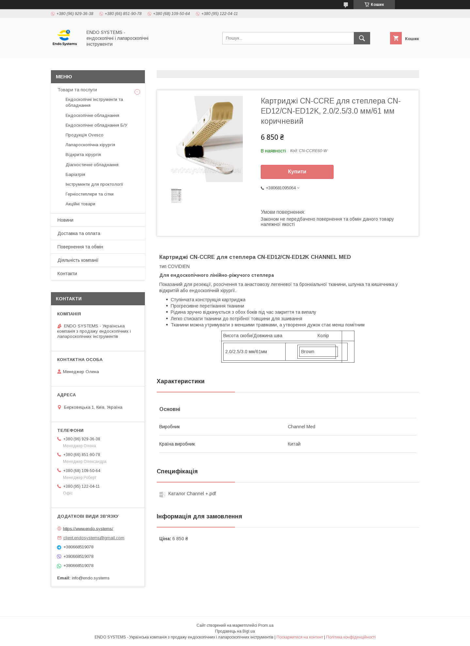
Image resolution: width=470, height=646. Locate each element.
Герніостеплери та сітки (90, 194)
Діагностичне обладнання (92, 164)
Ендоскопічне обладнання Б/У (96, 125)
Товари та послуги (77, 89)
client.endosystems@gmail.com (93, 537)
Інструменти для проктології (94, 184)
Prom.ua (266, 625)
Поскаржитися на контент (299, 637)
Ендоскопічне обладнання (92, 115)
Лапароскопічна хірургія (90, 144)
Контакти (67, 273)
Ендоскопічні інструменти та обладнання (94, 102)
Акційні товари (80, 203)
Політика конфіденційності (351, 637)
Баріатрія (75, 174)
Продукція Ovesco (84, 135)
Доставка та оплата (78, 233)
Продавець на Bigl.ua (235, 631)
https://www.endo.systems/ (88, 528)
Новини (65, 220)
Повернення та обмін (80, 246)
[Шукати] (362, 38)
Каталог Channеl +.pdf (192, 493)
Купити (297, 171)
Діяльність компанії (78, 260)
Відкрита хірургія (83, 154)
